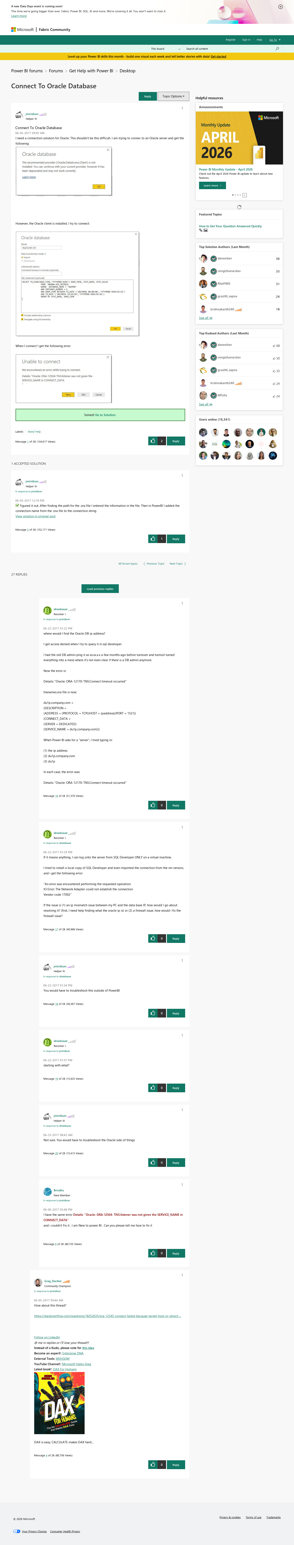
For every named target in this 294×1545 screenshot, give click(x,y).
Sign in (246, 39)
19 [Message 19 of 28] (56, 1078)
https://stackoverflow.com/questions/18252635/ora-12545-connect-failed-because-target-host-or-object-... (107, 1316)
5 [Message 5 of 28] (28, 529)
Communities (133, 29)
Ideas (115, 29)
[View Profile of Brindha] (59, 1190)
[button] (148, 96)
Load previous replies (100, 588)
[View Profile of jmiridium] (32, 114)
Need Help (34, 431)
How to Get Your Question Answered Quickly (230, 226)
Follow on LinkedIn (47, 1337)
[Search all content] (233, 49)
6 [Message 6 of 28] (56, 1244)
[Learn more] (212, 185)
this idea (88, 1348)
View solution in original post (36, 516)
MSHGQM (62, 1358)
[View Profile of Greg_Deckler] (53, 1281)
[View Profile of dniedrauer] (61, 609)
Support (185, 29)
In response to (28, 491)
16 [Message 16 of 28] (56, 795)
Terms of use (253, 1517)
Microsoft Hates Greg (76, 1364)
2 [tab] (235, 195)
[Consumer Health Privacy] (65, 1531)
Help (259, 39)
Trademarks (273, 1517)
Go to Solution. (105, 415)
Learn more (19, 16)
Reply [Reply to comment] (176, 539)
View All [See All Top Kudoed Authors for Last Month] (206, 404)
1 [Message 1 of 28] (28, 441)
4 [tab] (240, 195)
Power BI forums (27, 70)
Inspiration (98, 29)
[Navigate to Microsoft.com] (22, 29)
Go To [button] (273, 39)
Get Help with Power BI (91, 70)
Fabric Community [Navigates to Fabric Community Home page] (54, 29)
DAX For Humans (65, 1369)
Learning (168, 29)
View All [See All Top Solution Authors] (206, 318)
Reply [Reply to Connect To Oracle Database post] (176, 441)
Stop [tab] (245, 195)
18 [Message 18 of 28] (56, 1003)
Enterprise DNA (73, 1353)
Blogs (152, 29)
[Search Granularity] (166, 49)
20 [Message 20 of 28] (56, 1153)
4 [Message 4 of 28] (46, 1455)
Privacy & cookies (230, 1517)
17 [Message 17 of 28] (56, 929)
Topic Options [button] (172, 96)
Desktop (127, 70)
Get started (218, 56)
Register (231, 39)
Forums (79, 29)
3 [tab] (238, 195)
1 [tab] (233, 195)
